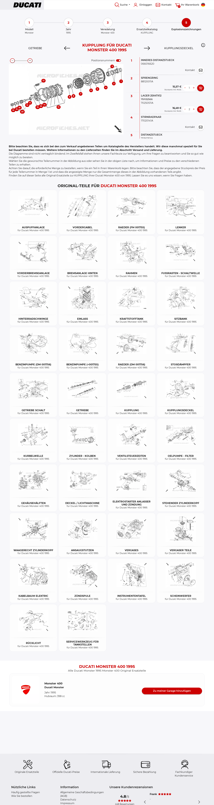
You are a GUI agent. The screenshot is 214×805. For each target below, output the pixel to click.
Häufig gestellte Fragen (25, 792)
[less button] (185, 88)
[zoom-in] (30, 60)
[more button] (193, 88)
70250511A (147, 102)
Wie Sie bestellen (21, 796)
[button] (203, 45)
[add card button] (200, 88)
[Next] (147, 48)
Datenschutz (68, 799)
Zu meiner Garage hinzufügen (172, 690)
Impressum (67, 803)
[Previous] (67, 48)
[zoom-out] (12, 60)
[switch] (118, 60)
